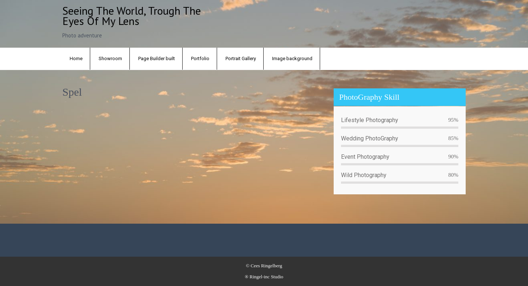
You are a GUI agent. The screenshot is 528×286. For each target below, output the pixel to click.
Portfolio (200, 58)
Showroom (110, 58)
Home (76, 58)
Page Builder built (156, 58)
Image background (292, 58)
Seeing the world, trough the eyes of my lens (131, 15)
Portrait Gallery (240, 58)
